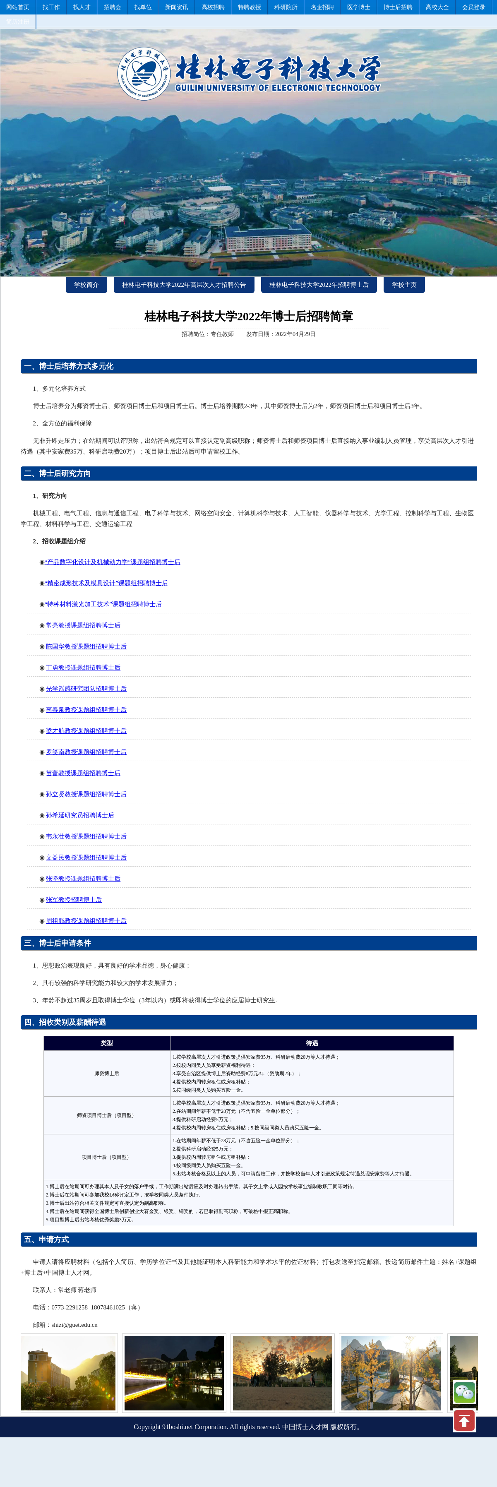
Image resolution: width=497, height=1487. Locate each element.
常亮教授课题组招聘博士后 (83, 625)
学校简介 (86, 284)
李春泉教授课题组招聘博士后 (86, 709)
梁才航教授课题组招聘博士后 (86, 731)
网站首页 (17, 7)
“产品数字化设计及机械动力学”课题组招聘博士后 (112, 562)
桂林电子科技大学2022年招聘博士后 (319, 284)
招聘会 (112, 7)
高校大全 (437, 7)
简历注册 (17, 22)
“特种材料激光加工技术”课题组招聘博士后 (103, 604)
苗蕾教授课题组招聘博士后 (83, 773)
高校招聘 (213, 7)
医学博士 (358, 7)
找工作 (51, 7)
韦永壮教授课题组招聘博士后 (86, 836)
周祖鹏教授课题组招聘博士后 (86, 921)
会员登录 (473, 7)
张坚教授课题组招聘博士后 (83, 878)
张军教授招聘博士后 (74, 899)
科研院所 (286, 7)
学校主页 (404, 284)
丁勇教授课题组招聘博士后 (83, 667)
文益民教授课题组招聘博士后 (86, 857)
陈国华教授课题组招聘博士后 (86, 646)
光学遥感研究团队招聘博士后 (86, 688)
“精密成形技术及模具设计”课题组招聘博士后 (106, 583)
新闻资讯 (176, 7)
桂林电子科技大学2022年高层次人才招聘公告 (184, 284)
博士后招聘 (398, 7)
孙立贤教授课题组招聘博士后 (86, 794)
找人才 (82, 7)
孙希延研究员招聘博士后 (80, 815)
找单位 (143, 7)
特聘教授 (249, 7)
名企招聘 (322, 7)
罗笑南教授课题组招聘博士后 (86, 752)
